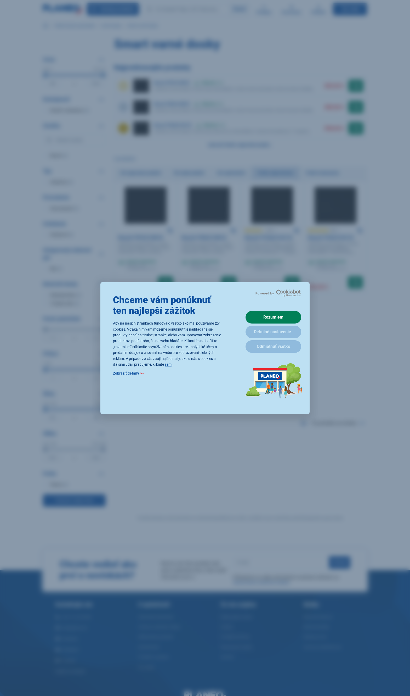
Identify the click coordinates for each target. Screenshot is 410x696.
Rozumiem (273, 317)
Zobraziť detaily (128, 373)
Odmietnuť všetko (273, 346)
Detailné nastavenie (272, 331)
